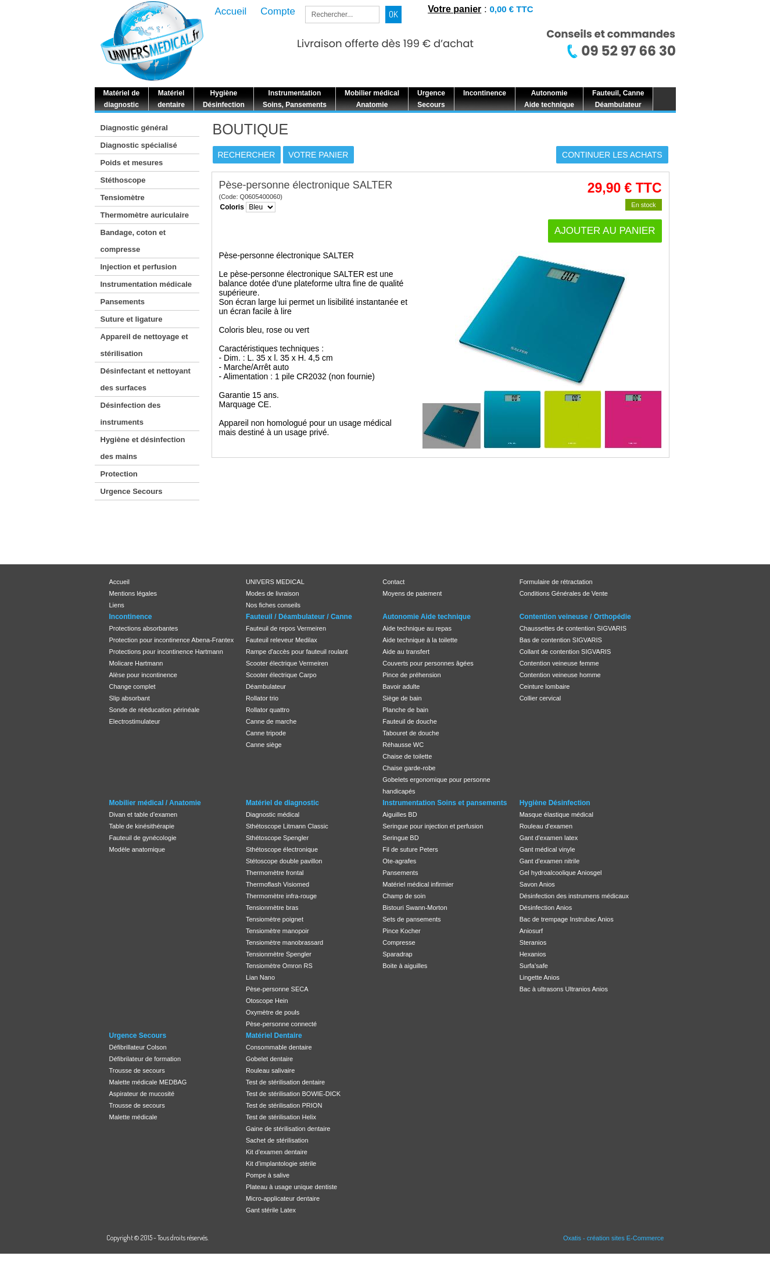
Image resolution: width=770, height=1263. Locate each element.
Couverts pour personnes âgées (428, 663)
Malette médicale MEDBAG (148, 1082)
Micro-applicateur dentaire (283, 1198)
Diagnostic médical (272, 814)
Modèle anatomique (137, 849)
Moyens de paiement (412, 593)
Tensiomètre (123, 197)
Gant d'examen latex (549, 837)
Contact (393, 581)
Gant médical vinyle (547, 849)
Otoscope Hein (267, 1000)
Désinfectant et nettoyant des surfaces (146, 379)
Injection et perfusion (139, 266)
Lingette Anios (540, 977)
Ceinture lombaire (545, 686)
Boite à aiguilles (404, 965)
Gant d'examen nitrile (550, 861)
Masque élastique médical (556, 814)
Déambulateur (266, 686)
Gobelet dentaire (269, 1058)
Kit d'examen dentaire (276, 1151)
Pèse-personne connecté (281, 1023)
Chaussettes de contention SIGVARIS (573, 628)
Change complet (132, 686)
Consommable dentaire (279, 1047)
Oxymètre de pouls (272, 1012)
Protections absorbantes (143, 628)
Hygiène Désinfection (555, 803)
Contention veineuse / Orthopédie (575, 617)
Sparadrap (397, 954)
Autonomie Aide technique (426, 617)
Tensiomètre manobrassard (284, 942)
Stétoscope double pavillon (284, 861)
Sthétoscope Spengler (277, 837)
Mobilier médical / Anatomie (155, 803)
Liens (116, 605)
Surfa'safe (534, 965)
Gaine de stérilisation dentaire (288, 1128)
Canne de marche (271, 721)
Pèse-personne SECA (277, 989)
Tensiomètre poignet (274, 919)
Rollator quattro (267, 709)
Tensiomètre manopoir (277, 930)
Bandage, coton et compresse (133, 241)
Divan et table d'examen (143, 814)
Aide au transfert (405, 651)
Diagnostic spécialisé (139, 145)
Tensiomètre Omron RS (279, 965)
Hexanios (533, 954)
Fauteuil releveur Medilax (281, 639)
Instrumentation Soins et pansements (444, 803)
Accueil (119, 581)
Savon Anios (537, 884)
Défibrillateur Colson (138, 1047)
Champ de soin (403, 895)
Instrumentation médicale (146, 284)
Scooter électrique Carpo (281, 674)
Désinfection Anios (546, 907)
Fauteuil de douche (409, 721)
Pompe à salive (267, 1175)
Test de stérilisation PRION (284, 1105)
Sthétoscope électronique (282, 849)
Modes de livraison (272, 593)
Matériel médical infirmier (417, 884)
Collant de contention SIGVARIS (565, 651)
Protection (119, 473)
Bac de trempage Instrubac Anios (567, 919)
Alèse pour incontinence (143, 674)
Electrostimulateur (134, 721)
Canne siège (264, 744)
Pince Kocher (401, 930)
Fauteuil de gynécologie (143, 837)
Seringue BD (400, 837)
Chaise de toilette (407, 756)
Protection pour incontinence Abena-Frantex (171, 639)
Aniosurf (531, 930)
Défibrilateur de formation (145, 1058)
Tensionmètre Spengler (278, 954)
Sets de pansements (411, 919)
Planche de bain (405, 709)
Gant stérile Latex (271, 1210)
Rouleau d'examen (546, 826)
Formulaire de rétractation (556, 581)
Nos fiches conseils (273, 605)
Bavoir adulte (401, 686)
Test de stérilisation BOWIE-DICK (293, 1093)
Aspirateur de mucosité (142, 1093)
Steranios (533, 942)
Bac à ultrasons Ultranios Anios (564, 989)
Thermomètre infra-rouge (281, 895)
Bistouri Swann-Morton (414, 907)
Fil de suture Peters (410, 849)
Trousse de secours (137, 1070)
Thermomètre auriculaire (145, 215)
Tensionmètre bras (272, 907)
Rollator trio (262, 698)
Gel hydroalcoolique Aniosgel (561, 872)
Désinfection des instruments (131, 413)
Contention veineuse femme (559, 663)
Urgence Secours (132, 491)
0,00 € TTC (511, 9)
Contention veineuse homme (560, 674)
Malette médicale (133, 1116)
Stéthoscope (123, 180)
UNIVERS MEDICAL (275, 581)
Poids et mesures (132, 162)
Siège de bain (401, 698)
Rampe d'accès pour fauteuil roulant (297, 651)
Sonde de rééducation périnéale (154, 709)
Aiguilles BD (399, 814)
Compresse (398, 942)
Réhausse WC (403, 744)
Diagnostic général (134, 127)
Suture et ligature (132, 319)
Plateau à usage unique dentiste (291, 1186)
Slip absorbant (129, 698)
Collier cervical (540, 698)
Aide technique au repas (417, 628)
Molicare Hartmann (136, 663)
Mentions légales (133, 593)
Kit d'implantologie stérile (281, 1163)
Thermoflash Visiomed (277, 884)
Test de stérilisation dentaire (285, 1082)
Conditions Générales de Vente (564, 593)
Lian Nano (260, 977)
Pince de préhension (411, 674)
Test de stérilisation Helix (281, 1116)
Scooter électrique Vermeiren (287, 663)
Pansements (123, 301)
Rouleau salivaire (270, 1070)
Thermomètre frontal (275, 872)
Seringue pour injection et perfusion (432, 826)
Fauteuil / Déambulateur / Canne (299, 617)
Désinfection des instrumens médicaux (574, 895)
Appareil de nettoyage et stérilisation (144, 345)
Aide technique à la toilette (419, 639)
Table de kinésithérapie (142, 826)
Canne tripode (266, 733)
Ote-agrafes (399, 861)
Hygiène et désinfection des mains (143, 448)
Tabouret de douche (410, 733)
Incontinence (130, 617)
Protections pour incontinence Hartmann (166, 651)
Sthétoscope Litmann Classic (287, 826)
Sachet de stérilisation (277, 1140)
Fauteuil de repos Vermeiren (286, 628)
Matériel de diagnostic (282, 803)
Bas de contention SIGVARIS (561, 639)
